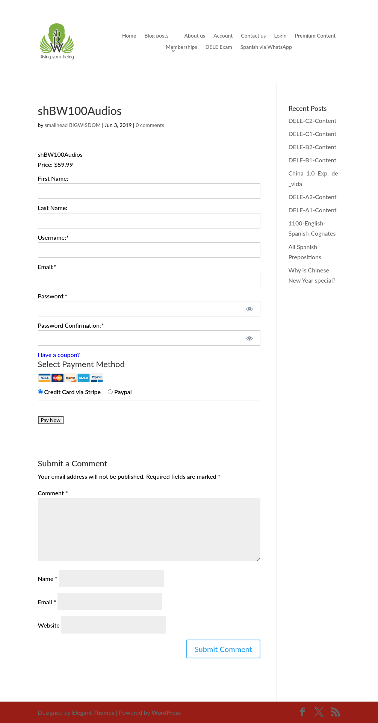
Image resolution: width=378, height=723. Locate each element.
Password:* (52, 295)
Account (223, 36)
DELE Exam (219, 47)
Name (48, 578)
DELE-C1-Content (312, 133)
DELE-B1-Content (312, 159)
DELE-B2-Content (312, 146)
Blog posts (156, 36)
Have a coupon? (59, 354)
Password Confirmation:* (71, 325)
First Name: (53, 178)
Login (280, 36)
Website (49, 625)
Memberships (181, 47)
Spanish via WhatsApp (266, 47)
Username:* (53, 237)
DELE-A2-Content (312, 196)
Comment (53, 492)
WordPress (166, 712)
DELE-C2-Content (312, 120)
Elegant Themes (93, 712)
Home (129, 36)
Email (47, 601)
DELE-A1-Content (312, 209)
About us (194, 36)
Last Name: (53, 207)
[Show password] (249, 308)
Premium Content (315, 36)
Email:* (47, 266)
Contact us (253, 36)
